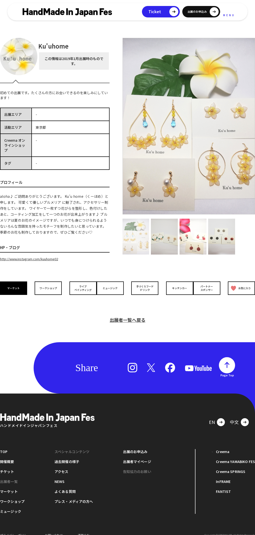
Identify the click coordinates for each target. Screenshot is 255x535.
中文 (234, 414)
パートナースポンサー (207, 287)
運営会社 (84, 527)
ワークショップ (47, 288)
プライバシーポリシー (15, 527)
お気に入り (240, 287)
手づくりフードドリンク (143, 287)
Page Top (227, 367)
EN (212, 414)
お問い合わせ (54, 527)
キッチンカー (176, 288)
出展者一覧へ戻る (127, 312)
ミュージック (111, 288)
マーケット (14, 288)
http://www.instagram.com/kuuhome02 (33, 258)
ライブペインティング (79, 287)
